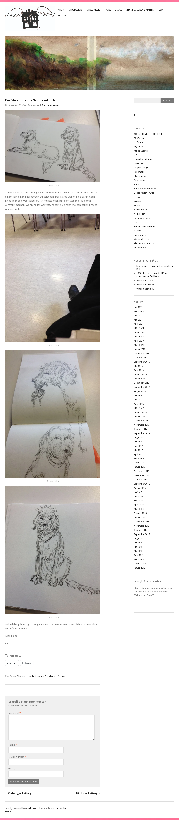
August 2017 (140, 437)
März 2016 (139, 509)
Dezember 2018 (141, 383)
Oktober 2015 (140, 530)
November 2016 (141, 475)
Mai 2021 (138, 320)
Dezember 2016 (141, 471)
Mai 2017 (138, 450)
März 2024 (139, 311)
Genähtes (138, 163)
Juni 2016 (138, 496)
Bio (161, 10)
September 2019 (142, 362)
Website (12, 769)
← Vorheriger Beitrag (18, 793)
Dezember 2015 (141, 521)
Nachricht (14, 713)
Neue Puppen (140, 209)
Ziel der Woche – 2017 (144, 243)
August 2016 (140, 488)
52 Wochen (139, 138)
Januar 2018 (139, 416)
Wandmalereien (141, 239)
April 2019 (139, 370)
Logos (137, 197)
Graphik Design (141, 167)
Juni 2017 (138, 446)
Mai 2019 (138, 366)
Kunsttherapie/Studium (145, 188)
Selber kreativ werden (144, 226)
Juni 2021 (138, 315)
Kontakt (63, 15)
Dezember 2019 (141, 353)
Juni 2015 (138, 547)
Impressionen (140, 180)
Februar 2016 (140, 513)
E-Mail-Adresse (17, 757)
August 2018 (140, 391)
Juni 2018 (138, 399)
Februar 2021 (140, 332)
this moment (140, 235)
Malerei (137, 201)
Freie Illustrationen (35, 676)
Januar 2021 (139, 336)
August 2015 (140, 538)
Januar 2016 (139, 517)
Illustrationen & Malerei (140, 10)
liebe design (75, 10)
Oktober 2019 (140, 357)
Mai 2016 (138, 500)
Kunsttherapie (114, 10)
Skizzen (137, 230)
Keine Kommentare (50, 105)
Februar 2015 (140, 563)
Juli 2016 (138, 492)
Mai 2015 (138, 551)
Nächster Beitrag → (88, 793)
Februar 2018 (140, 412)
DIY (135, 155)
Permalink (62, 676)
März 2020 (139, 345)
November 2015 (141, 526)
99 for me (138, 142)
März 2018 (139, 408)
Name (12, 744)
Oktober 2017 (140, 429)
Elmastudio (60, 808)
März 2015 (139, 559)
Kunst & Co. (139, 184)
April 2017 (139, 454)
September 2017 (142, 433)
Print (136, 222)
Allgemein (21, 676)
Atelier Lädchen (141, 151)
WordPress (30, 808)
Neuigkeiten (50, 676)
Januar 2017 (139, 467)
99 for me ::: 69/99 (145, 284)
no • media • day (142, 218)
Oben (8, 811)
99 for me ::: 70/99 (145, 280)
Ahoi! (61, 10)
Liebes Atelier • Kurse (144, 193)
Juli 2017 (138, 441)
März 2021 (139, 328)
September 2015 (142, 534)
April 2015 (139, 555)
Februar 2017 (140, 462)
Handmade (139, 172)
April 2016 (139, 504)
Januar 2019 (139, 378)
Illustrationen (140, 176)
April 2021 (139, 324)
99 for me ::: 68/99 (145, 289)
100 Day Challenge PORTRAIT (148, 134)
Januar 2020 (139, 349)
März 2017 (139, 458)
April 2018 (139, 404)
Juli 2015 (138, 542)
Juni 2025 (138, 307)
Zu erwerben (140, 247)
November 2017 (141, 425)
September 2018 (142, 387)
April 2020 (139, 341)
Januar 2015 (139, 568)
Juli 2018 (138, 395)
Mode (137, 205)
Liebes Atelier (94, 10)
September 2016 (142, 484)
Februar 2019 (140, 374)
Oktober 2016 (140, 479)
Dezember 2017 (141, 420)
